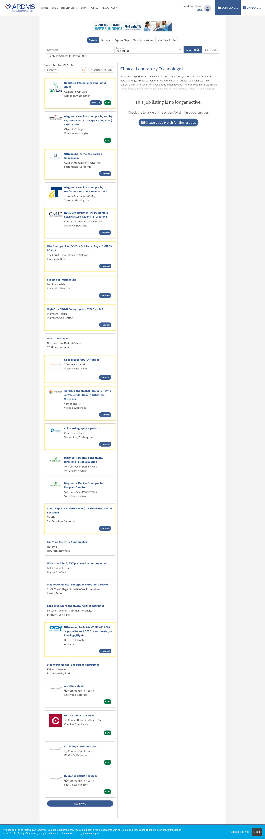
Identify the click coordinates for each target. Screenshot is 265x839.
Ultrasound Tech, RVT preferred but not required (76, 563)
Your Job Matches (143, 40)
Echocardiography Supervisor (82, 428)
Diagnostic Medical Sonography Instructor (73, 664)
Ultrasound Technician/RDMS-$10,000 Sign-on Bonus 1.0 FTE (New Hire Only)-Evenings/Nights (88, 631)
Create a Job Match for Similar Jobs (168, 122)
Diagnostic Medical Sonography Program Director (77, 584)
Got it (257, 831)
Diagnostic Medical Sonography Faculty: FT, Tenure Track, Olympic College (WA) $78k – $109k (88, 120)
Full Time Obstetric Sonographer (67, 542)
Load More (80, 803)
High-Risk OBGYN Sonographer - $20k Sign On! (75, 309)
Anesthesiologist (75, 686)
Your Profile (89, 7)
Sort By (51, 69)
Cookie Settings (239, 831)
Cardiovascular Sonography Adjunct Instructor (75, 605)
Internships (69, 7)
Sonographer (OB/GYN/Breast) (83, 359)
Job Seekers (228, 8)
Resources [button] (108, 7)
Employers (252, 8)
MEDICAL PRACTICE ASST (79, 715)
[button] (210, 50)
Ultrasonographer (58, 338)
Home (45, 7)
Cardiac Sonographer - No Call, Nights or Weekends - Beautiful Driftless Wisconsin (87, 395)
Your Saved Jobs (167, 40)
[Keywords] (80, 50)
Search (93, 40)
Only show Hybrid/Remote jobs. (68, 55)
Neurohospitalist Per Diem (80, 775)
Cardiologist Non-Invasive (80, 746)
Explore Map (121, 40)
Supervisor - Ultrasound (61, 279)
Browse (105, 40)
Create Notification (102, 69)
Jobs (55, 7)
